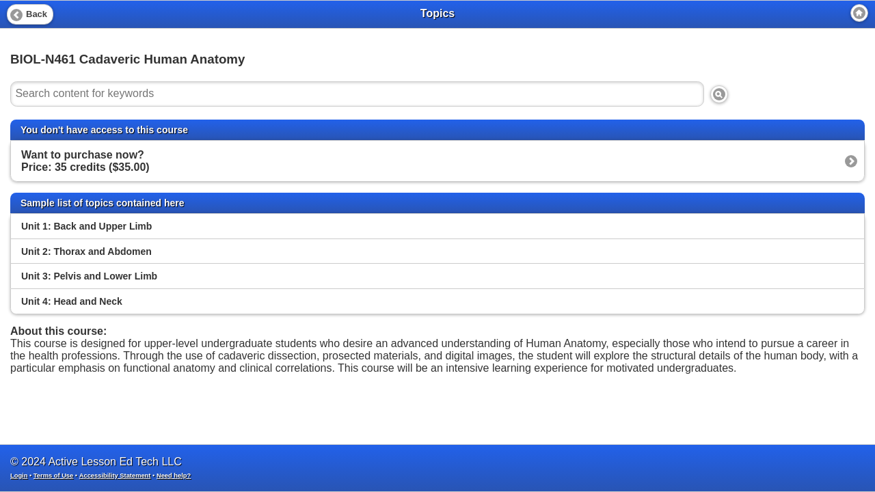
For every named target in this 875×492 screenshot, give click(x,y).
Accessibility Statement (115, 475)
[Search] (719, 94)
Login (18, 475)
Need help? (174, 475)
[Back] (30, 14)
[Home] (859, 13)
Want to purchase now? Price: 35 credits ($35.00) (85, 161)
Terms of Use (53, 475)
